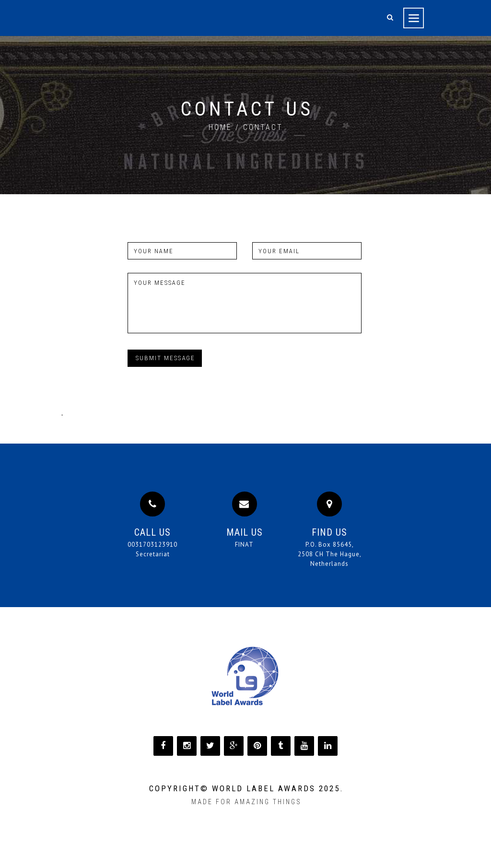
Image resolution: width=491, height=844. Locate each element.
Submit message (165, 358)
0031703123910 (152, 544)
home (220, 127)
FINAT (244, 544)
